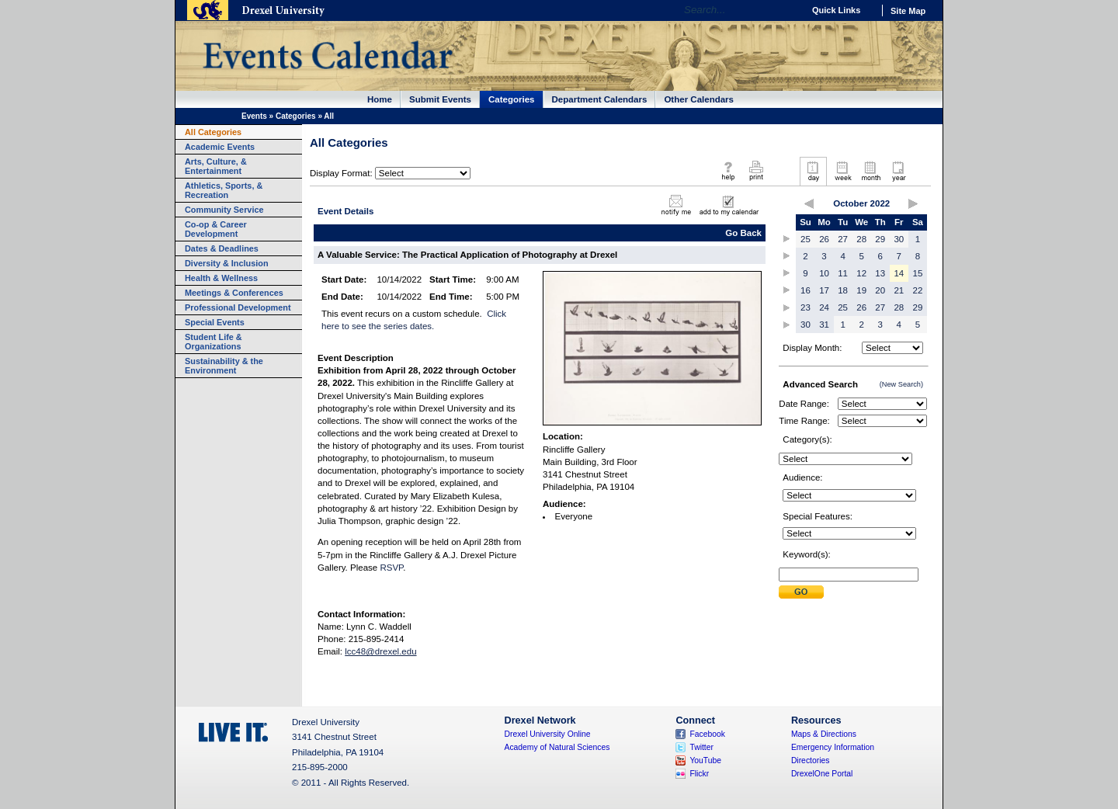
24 (824, 307)
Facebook (707, 734)
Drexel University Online (548, 734)
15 (918, 273)
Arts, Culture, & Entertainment (216, 166)
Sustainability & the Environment (224, 365)
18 (843, 290)
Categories (511, 99)
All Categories (213, 132)
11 (843, 273)
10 (824, 273)
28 (861, 239)
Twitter (701, 747)
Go (787, 10)
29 (880, 239)
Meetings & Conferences (234, 292)
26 (824, 239)
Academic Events (220, 146)
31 (824, 324)
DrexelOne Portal (821, 773)
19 (861, 290)
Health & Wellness (221, 278)
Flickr (699, 773)
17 (824, 290)
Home (379, 99)
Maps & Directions (823, 734)
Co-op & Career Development (216, 229)
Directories (810, 760)
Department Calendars (600, 99)
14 (899, 273)
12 (861, 273)
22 (918, 290)
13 (880, 273)
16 (805, 290)
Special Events (215, 322)
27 (843, 239)
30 (899, 239)
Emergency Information (832, 747)
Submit (801, 592)
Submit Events (440, 99)
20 (880, 290)
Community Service (224, 209)
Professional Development (238, 307)
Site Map (908, 11)
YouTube (705, 760)
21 (899, 290)
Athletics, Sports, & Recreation (223, 190)
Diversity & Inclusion (227, 263)
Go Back (743, 233)
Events (254, 116)
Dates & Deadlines (222, 248)
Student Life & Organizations (213, 341)
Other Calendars (699, 99)
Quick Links (836, 10)
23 (805, 307)
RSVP (391, 567)
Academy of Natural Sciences (557, 747)
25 (805, 239)
